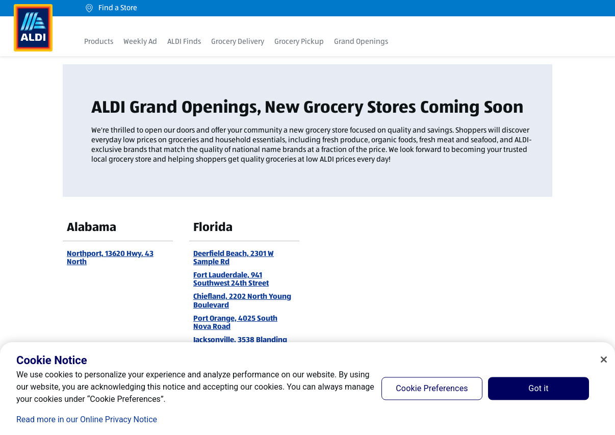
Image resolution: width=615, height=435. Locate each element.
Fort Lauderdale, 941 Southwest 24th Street (231, 279)
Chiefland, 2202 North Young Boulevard (242, 300)
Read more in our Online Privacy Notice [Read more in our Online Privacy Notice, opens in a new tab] (86, 419)
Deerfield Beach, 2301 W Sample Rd (233, 257)
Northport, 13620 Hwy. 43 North (110, 257)
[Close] (604, 359)
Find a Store (110, 8)
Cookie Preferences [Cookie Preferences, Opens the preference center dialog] (432, 388)
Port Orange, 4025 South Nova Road (235, 322)
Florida (213, 227)
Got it (538, 388)
